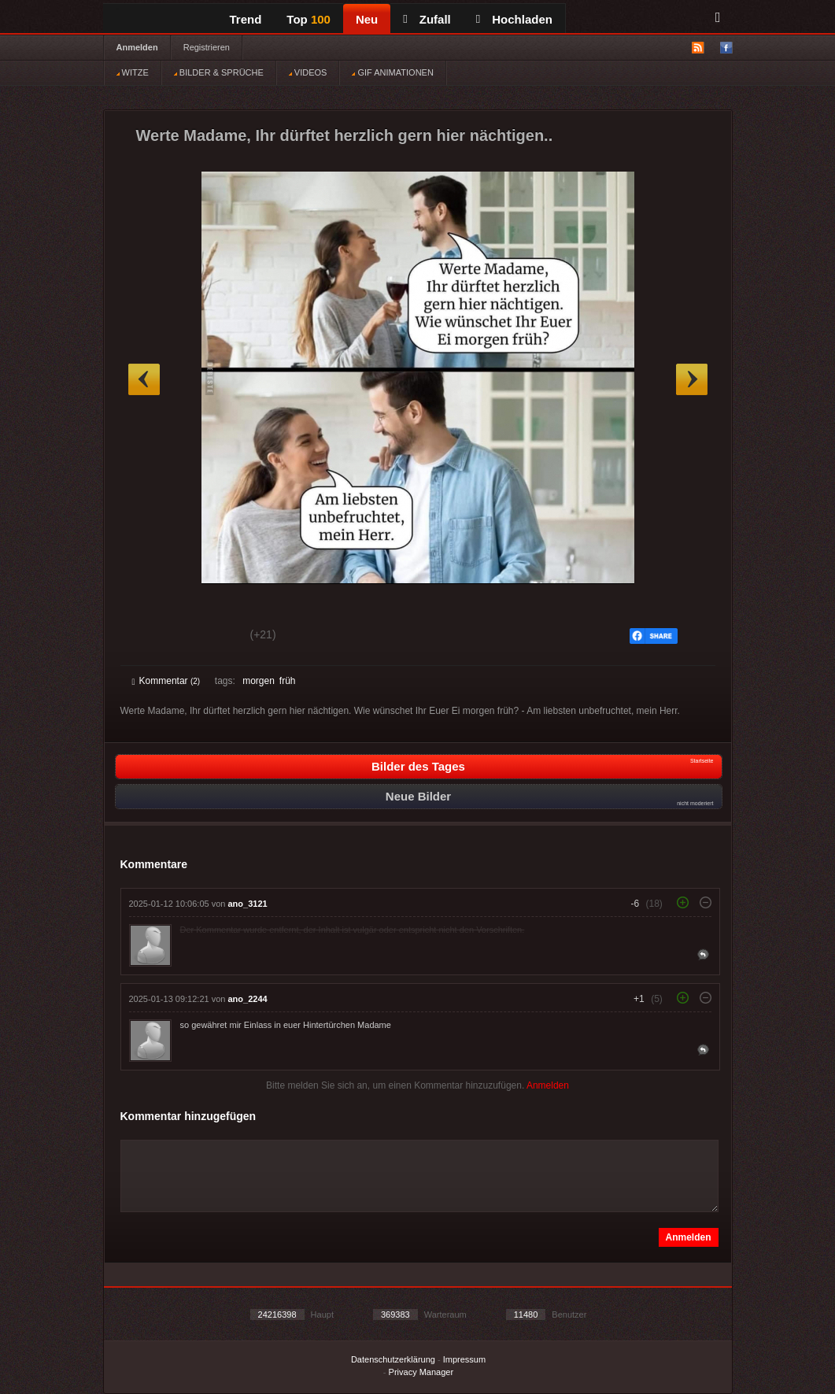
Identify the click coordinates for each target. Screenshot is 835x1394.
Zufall (426, 19)
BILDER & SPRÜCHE (219, 72)
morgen (258, 680)
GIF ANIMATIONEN (392, 72)
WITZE (132, 72)
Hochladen (514, 19)
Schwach (208, 636)
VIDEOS (308, 72)
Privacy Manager (421, 1372)
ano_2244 (248, 999)
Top (308, 19)
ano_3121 (248, 903)
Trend (246, 19)
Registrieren (206, 47)
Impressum (464, 1359)
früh (287, 680)
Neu (367, 19)
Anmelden (137, 47)
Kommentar (166, 680)
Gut (149, 636)
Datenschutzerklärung (393, 1359)
